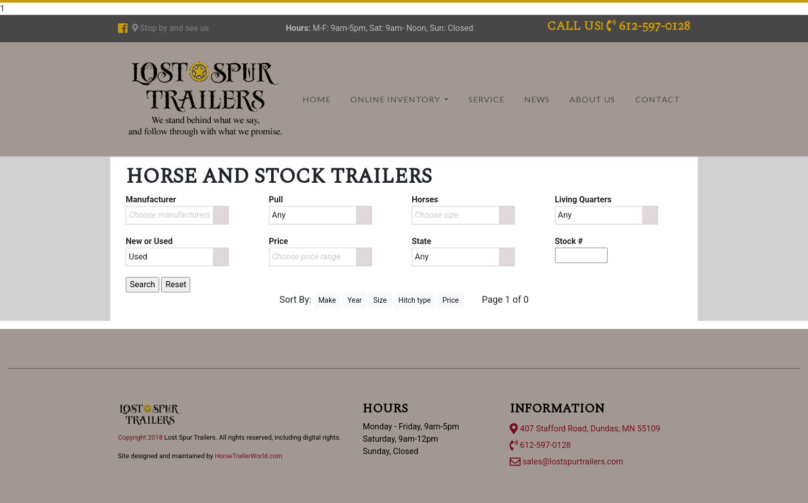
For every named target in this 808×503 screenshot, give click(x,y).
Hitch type (414, 300)
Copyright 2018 (140, 437)
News (537, 99)
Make (327, 300)
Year (354, 300)
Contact (657, 99)
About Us (592, 99)
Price (450, 300)
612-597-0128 (540, 445)
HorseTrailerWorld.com (248, 456)
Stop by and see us (170, 28)
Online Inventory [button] (396, 99)
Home (316, 99)
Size (380, 300)
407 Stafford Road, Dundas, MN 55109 (585, 428)
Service (486, 99)
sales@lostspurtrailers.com (566, 461)
